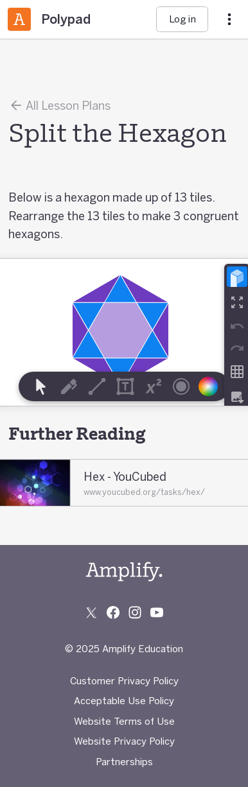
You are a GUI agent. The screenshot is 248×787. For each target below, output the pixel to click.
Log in (182, 19)
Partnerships (124, 762)
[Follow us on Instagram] (135, 612)
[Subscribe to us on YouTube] (157, 612)
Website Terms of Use (124, 721)
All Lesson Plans (59, 105)
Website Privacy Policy (124, 741)
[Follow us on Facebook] (113, 612)
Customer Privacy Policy (124, 681)
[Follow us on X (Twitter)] (91, 612)
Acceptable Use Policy (124, 701)
